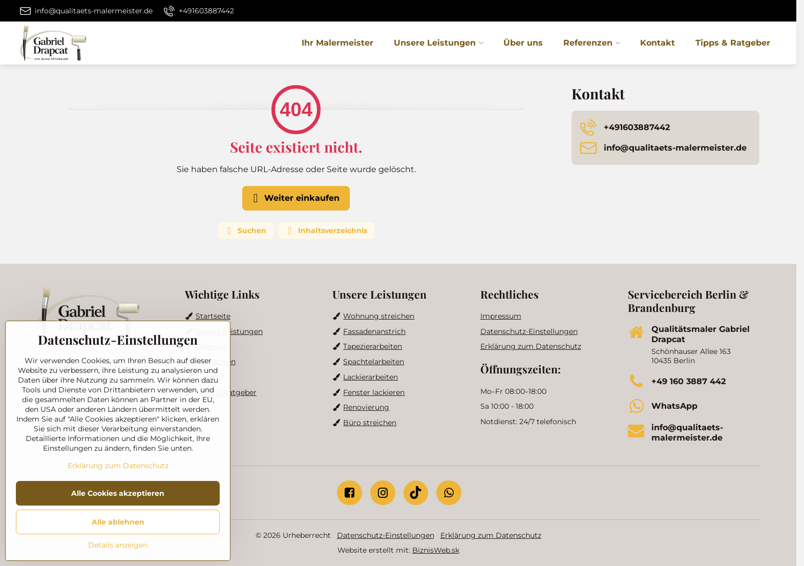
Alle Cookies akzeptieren (117, 493)
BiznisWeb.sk (435, 550)
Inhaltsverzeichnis (326, 230)
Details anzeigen (117, 545)
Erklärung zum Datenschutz (490, 535)
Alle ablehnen (118, 522)
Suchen (245, 230)
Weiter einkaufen (294, 198)
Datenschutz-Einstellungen (385, 535)
